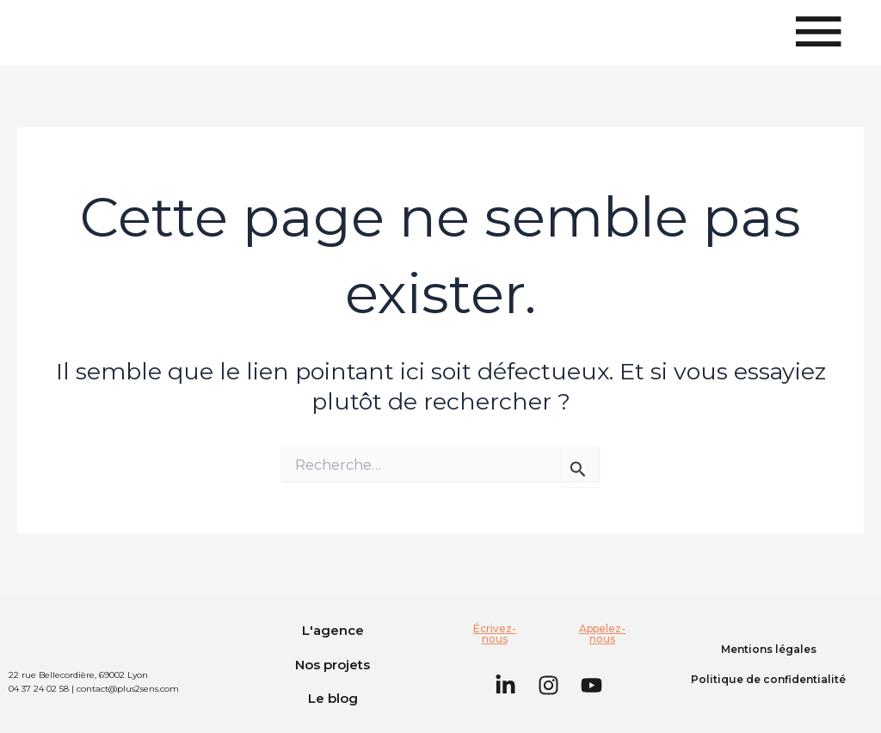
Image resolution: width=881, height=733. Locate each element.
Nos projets (332, 664)
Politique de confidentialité (768, 679)
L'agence (333, 630)
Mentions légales (768, 649)
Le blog (333, 698)
